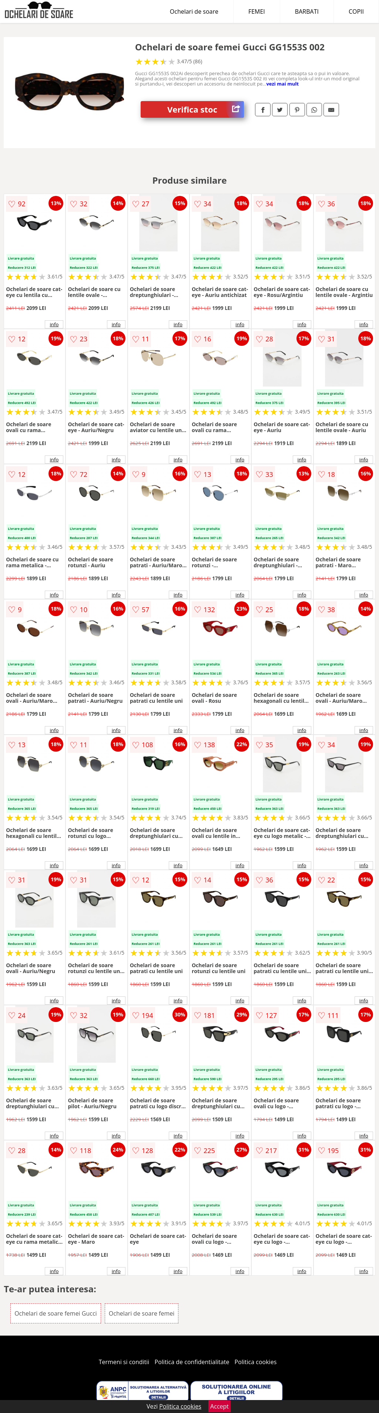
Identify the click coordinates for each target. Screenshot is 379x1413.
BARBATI (307, 11)
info (54, 324)
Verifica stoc (205, 109)
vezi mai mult (282, 83)
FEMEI (256, 11)
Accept (219, 1406)
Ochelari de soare (194, 11)
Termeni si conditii (124, 1362)
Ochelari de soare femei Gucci (55, 1313)
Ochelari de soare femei (142, 1313)
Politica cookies (256, 1362)
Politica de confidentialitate (192, 1362)
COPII (356, 11)
